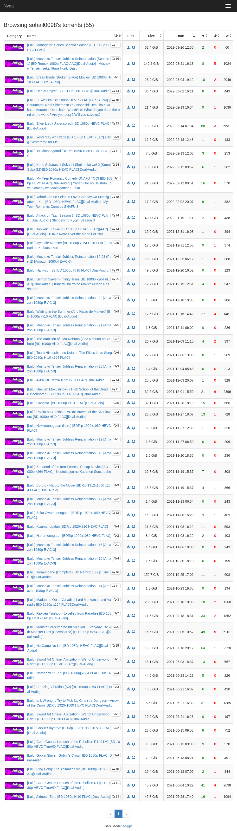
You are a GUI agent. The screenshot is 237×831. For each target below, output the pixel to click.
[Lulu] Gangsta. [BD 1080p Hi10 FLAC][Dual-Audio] (65, 403)
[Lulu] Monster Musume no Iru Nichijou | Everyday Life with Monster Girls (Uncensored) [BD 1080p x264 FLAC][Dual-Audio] (69, 632)
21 (115, 45)
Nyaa (9, 6)
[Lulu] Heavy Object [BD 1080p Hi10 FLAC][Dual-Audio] (68, 91)
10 (115, 100)
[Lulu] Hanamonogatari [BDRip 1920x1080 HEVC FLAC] (69, 536)
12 (115, 512)
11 (115, 151)
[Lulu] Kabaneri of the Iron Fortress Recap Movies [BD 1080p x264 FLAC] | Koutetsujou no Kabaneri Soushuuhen (69, 471)
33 (115, 123)
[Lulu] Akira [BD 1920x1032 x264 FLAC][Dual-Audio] (66, 380)
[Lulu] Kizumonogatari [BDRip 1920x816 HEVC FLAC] (67, 526)
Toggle (128, 826)
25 (115, 279)
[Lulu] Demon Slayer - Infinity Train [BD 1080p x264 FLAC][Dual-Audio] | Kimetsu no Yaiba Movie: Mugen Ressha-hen (68, 284)
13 (115, 270)
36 (115, 58)
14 (115, 91)
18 (115, 197)
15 (115, 645)
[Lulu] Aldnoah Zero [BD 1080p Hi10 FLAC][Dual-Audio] (68, 797)
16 (115, 572)
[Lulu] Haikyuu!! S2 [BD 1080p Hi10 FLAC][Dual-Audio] (68, 270)
